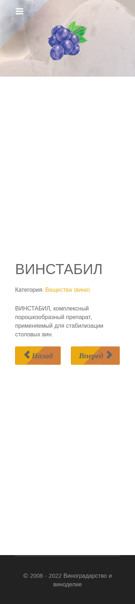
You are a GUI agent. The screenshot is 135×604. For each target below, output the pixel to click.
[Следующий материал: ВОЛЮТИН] (95, 355)
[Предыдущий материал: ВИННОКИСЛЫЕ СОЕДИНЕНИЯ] (38, 355)
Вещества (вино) (67, 290)
